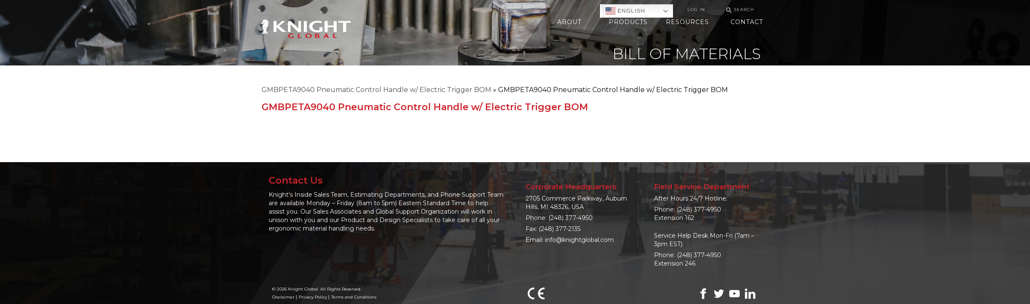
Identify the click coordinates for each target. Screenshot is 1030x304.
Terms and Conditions (353, 297)
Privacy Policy (313, 297)
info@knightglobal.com (579, 240)
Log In (696, 9)
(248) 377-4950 (570, 218)
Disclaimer (283, 297)
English (625, 11)
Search (739, 10)
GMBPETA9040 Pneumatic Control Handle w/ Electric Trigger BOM (376, 90)
